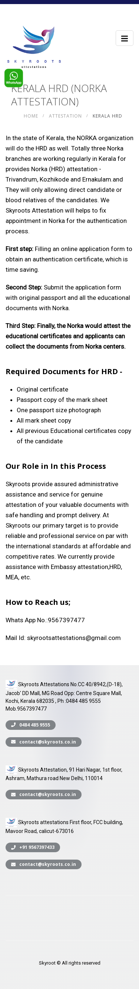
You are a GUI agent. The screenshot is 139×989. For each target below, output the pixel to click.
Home (31, 116)
